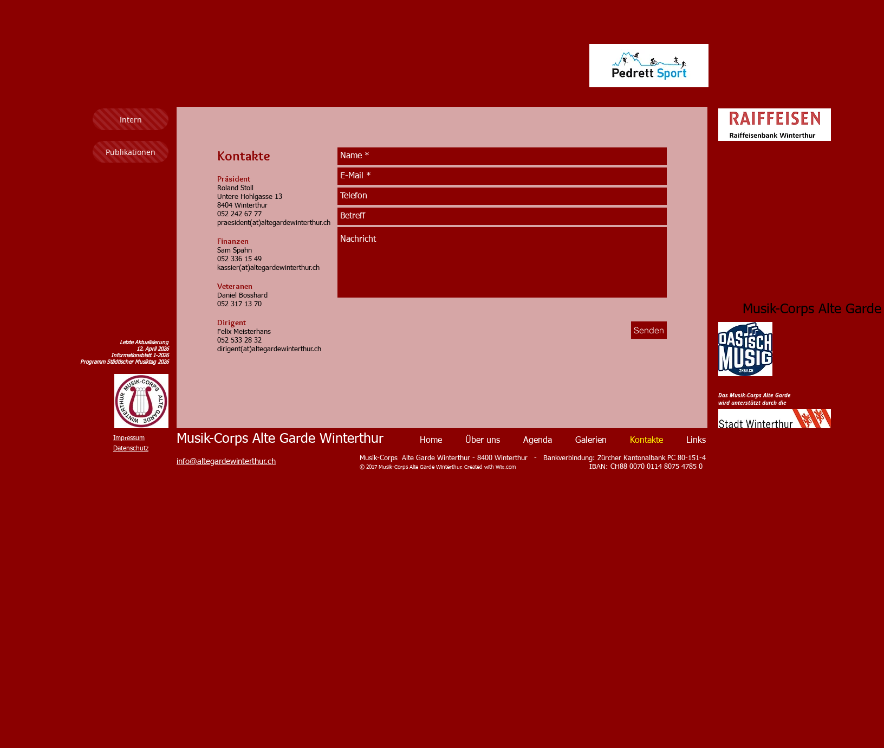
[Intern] (130, 119)
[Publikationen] (130, 152)
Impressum (129, 438)
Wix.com (506, 467)
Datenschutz (130, 449)
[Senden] (649, 330)
